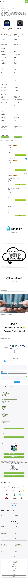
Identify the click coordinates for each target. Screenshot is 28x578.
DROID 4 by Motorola (5, 393)
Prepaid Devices (18, 544)
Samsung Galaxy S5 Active (6, 417)
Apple (2, 523)
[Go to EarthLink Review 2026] (14, 279)
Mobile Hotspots (3, 533)
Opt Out (14, 576)
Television (17, 538)
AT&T (16, 514)
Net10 (16, 516)
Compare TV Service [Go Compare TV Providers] (14, 472)
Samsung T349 (4, 388)
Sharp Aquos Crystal (5, 414)
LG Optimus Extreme (5, 409)
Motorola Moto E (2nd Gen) (6, 401)
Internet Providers (4, 538)
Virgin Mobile (3, 516)
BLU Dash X (4, 407)
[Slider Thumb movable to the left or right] (6, 368)
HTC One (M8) (4, 392)
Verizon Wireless (4, 514)
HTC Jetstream (4, 415)
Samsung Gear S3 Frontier (6, 421)
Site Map (14, 574)
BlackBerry (17, 523)
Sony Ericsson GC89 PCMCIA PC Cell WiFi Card (9, 399)
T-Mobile (16, 515)
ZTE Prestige (4, 394)
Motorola (2, 526)
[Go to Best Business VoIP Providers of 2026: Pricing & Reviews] (14, 255)
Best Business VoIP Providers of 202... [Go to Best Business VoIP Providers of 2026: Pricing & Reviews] (5, 266)
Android (2, 551)
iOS (1, 552)
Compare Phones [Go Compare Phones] (14, 456)
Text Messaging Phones (19, 545)
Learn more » (3, 39)
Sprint (2, 515)
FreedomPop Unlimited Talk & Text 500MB (13, 189)
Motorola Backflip (4, 410)
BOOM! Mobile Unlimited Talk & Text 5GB (14, 204)
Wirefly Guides (14, 556)
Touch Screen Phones (4, 545)
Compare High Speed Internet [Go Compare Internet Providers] (14, 475)
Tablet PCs (17, 533)
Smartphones (3, 544)
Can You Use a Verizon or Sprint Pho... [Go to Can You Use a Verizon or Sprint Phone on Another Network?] (5, 338)
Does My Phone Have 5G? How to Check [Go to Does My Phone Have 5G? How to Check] (6, 314)
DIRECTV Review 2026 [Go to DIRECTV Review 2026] (3, 242)
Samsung (2, 527)
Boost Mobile (17, 518)
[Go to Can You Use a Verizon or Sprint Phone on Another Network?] (14, 327)
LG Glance (3, 402)
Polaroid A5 (4, 395)
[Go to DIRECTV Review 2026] (14, 231)
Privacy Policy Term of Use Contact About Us (14, 569)
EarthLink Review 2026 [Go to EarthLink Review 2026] (3, 290)
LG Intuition (4, 406)
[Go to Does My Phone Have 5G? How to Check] (14, 303)
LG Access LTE (4, 416)
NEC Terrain (4, 400)
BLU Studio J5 (4, 422)
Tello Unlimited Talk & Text (12, 158)
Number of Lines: (14, 358)
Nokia (16, 526)
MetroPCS (2, 518)
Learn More (14, 428)
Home (14, 564)
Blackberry (17, 551)
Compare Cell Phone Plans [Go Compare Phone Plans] (14, 453)
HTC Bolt (3, 408)
